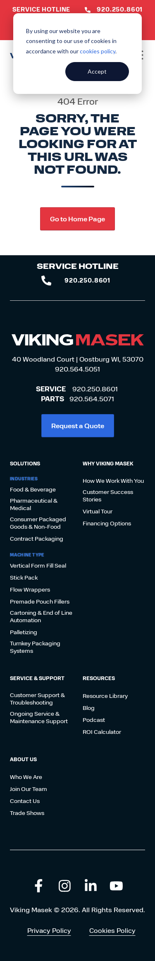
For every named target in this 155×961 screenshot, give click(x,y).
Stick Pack (24, 577)
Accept (97, 71)
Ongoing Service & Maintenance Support (39, 717)
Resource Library (105, 696)
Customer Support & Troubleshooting (37, 698)
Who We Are (26, 777)
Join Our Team (28, 789)
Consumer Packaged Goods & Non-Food (38, 522)
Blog (89, 708)
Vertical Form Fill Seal (38, 565)
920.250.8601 (95, 388)
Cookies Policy (112, 930)
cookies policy (97, 51)
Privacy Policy (49, 930)
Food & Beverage (33, 489)
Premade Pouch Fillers (39, 601)
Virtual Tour (97, 511)
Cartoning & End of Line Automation (41, 616)
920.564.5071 (91, 398)
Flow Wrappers (30, 589)
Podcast (94, 720)
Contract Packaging (36, 538)
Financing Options (107, 523)
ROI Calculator (102, 732)
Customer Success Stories (108, 495)
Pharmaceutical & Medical (33, 504)
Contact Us (25, 801)
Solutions (25, 463)
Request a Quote (77, 425)
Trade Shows (27, 813)
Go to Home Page (77, 218)
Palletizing (23, 632)
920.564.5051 (77, 368)
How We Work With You (113, 480)
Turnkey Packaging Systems (35, 647)
